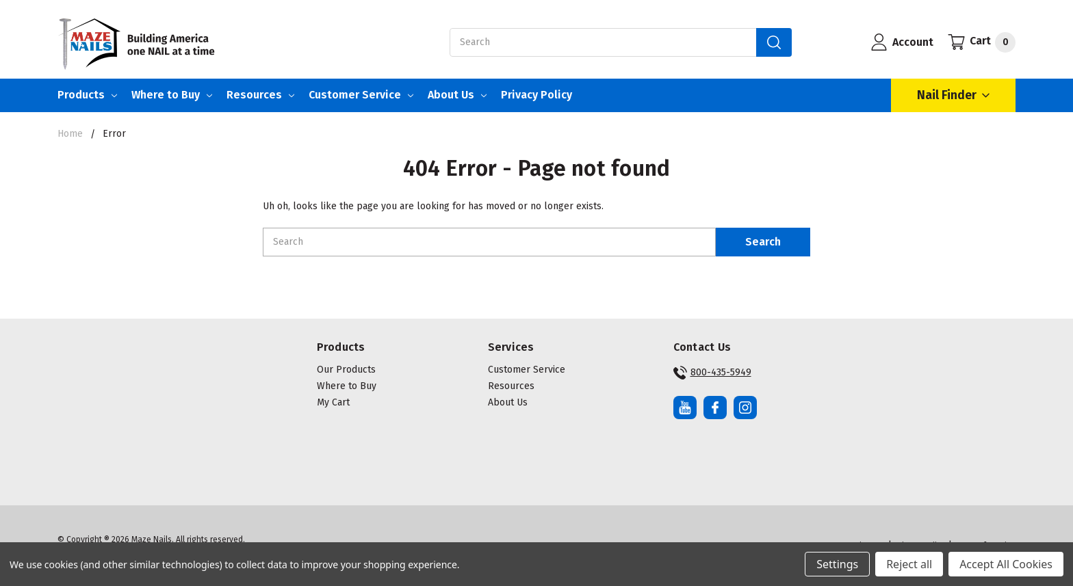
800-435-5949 (712, 372)
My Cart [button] (333, 402)
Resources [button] (511, 386)
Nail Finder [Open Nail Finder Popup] (953, 95)
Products (87, 94)
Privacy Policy (536, 94)
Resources (260, 94)
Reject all (909, 564)
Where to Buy (171, 94)
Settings (837, 564)
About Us (457, 94)
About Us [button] (508, 402)
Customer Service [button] (526, 369)
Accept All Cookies (1005, 564)
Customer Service (361, 94)
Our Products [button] (346, 369)
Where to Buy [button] (346, 386)
